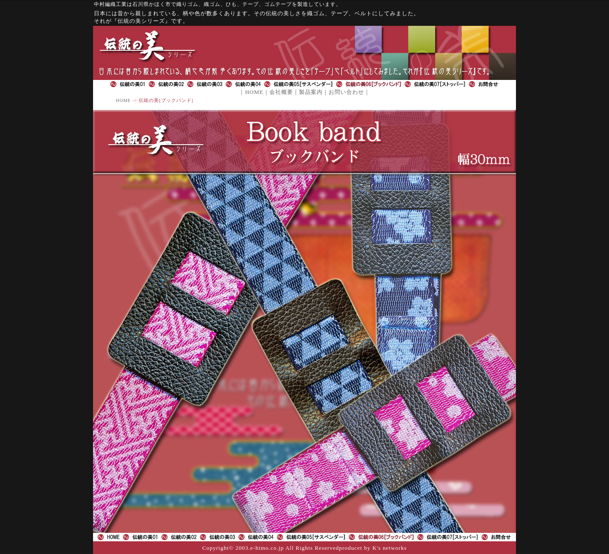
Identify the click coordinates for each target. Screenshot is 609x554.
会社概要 (281, 92)
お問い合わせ (346, 92)
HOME (254, 92)
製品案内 (311, 92)
